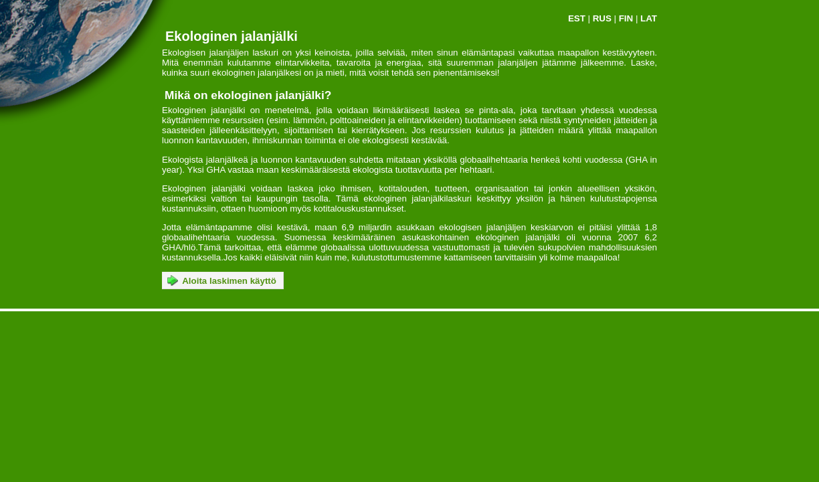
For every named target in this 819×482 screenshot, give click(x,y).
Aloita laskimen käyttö (221, 280)
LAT (648, 18)
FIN (626, 18)
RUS (602, 18)
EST (576, 18)
